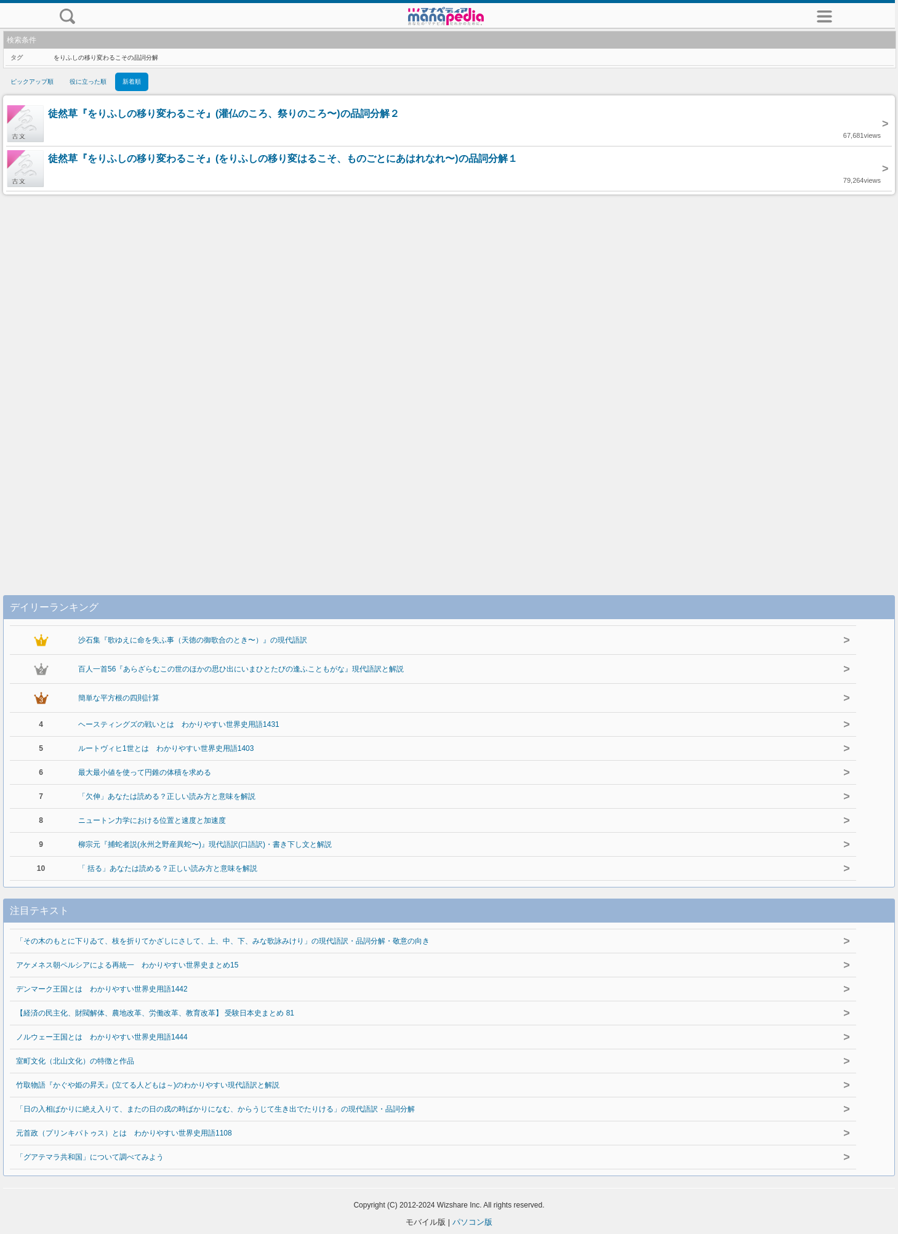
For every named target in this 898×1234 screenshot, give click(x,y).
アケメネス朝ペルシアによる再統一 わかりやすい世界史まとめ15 (127, 965)
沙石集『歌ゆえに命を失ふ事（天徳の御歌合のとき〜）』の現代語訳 (192, 640)
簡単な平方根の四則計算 (118, 698)
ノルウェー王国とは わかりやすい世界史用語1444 (102, 1037)
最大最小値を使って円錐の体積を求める (144, 772)
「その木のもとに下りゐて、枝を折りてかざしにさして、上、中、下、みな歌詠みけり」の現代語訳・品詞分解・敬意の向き (223, 941)
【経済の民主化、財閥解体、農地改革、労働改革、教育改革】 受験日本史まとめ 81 (155, 1013)
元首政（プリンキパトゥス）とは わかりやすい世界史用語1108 (124, 1133)
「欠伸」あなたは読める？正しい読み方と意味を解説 (166, 796)
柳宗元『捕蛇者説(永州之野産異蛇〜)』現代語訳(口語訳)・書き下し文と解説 (205, 844)
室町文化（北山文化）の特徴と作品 (75, 1061)
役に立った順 (88, 81)
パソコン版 (472, 1222)
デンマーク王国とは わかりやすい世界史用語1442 (102, 989)
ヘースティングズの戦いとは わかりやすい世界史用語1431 (178, 724)
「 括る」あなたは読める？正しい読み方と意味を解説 (167, 868)
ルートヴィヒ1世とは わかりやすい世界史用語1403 (166, 748)
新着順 (131, 81)
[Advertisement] (449, 382)
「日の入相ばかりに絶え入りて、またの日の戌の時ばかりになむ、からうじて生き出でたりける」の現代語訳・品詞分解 (215, 1109)
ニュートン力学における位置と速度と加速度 (152, 820)
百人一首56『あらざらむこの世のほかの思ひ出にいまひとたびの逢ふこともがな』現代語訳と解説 (241, 669)
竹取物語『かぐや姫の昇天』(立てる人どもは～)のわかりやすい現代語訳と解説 (147, 1085)
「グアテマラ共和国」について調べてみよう (90, 1157)
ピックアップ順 (32, 81)
